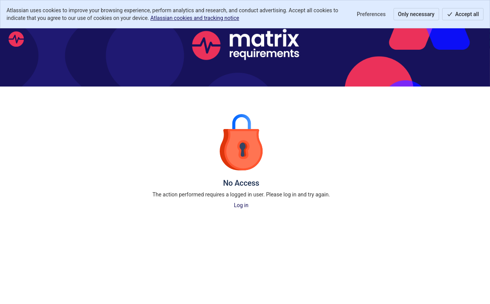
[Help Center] (16, 39)
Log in (241, 205)
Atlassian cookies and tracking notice (194, 18)
